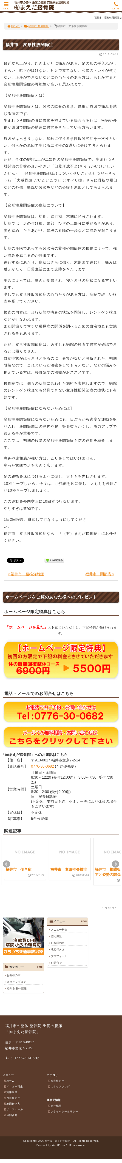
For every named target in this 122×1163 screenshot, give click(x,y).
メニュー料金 (59, 929)
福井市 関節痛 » (99, 574)
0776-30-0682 (42, 766)
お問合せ (56, 963)
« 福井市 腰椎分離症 (26, 574)
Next (115, 864)
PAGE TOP (108, 908)
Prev (6, 864)
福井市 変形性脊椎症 (68, 869)
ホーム (9, 1080)
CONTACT (116, 7)
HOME (13, 26)
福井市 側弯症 (18, 869)
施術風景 (56, 936)
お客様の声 (58, 943)
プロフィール (59, 956)
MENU (6, 7)
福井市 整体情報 (36, 26)
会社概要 (54, 1105)
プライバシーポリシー (62, 1111)
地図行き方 (58, 949)
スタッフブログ (16, 982)
